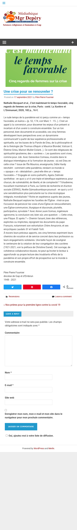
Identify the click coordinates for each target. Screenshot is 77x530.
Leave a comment (63, 296)
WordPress (39, 448)
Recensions (14, 296)
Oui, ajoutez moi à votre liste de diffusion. (29, 435)
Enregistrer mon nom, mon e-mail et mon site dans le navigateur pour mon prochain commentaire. (33, 415)
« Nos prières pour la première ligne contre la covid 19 (32, 304)
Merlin (51, 448)
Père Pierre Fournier (44, 97)
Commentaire (12, 332)
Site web (9, 397)
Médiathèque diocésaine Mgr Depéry (40, 22)
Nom (8, 372)
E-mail (9, 385)
